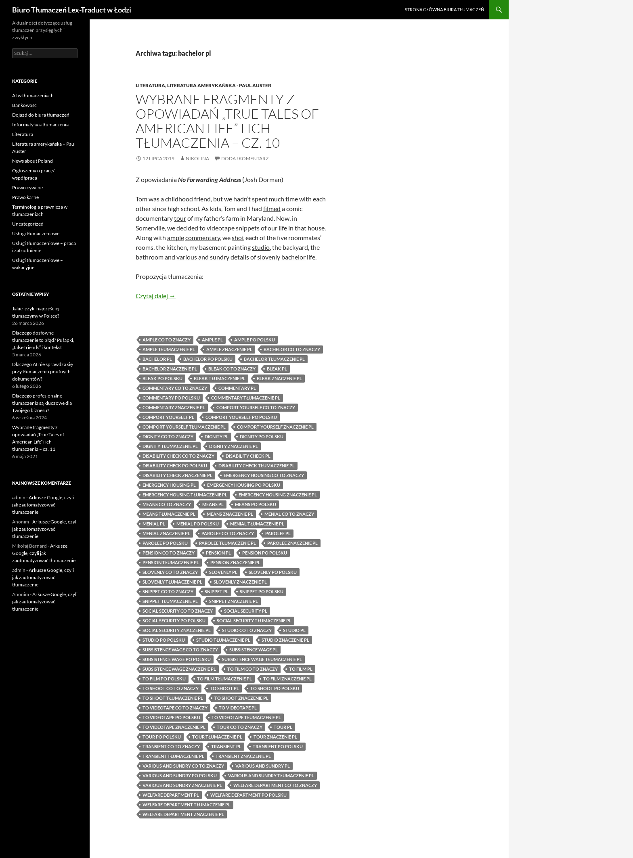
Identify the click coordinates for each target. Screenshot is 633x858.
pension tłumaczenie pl (171, 562)
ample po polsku (254, 339)
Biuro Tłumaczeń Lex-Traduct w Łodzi (71, 9)
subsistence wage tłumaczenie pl (262, 659)
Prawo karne (25, 197)
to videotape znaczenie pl (174, 727)
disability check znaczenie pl (177, 475)
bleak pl (277, 368)
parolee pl (278, 533)
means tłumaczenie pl (169, 514)
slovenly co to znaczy (170, 572)
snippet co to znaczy (168, 591)
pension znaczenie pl (235, 562)
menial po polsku (197, 523)
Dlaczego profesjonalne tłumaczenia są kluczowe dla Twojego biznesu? (42, 403)
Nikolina (197, 158)
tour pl (283, 727)
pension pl (218, 552)
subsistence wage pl (253, 649)
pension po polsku (264, 552)
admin (18, 497)
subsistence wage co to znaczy (180, 649)
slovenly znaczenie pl (240, 581)
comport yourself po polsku (241, 417)
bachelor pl (157, 359)
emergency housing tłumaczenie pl (185, 494)
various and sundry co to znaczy (183, 765)
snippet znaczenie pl (233, 601)
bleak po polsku (162, 378)
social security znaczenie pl (177, 630)
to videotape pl (238, 707)
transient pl (226, 746)
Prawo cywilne (27, 187)
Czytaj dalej (156, 295)
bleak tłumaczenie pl (219, 378)
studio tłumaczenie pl (223, 639)
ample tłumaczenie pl (169, 349)
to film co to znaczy (252, 669)
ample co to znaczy (167, 339)
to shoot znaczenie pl (241, 698)
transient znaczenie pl (243, 756)
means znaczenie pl (230, 514)
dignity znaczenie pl (233, 446)
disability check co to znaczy (178, 455)
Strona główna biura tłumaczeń (444, 9)
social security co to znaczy (178, 610)
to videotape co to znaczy (175, 707)
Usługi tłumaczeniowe (35, 233)
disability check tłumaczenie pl (256, 465)
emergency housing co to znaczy (264, 475)
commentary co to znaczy (175, 388)
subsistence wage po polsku (177, 659)
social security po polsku (174, 620)
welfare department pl (171, 794)
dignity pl (216, 436)
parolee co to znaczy (227, 533)
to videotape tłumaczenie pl (246, 717)
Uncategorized (28, 224)
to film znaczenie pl (287, 678)
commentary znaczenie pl (174, 407)
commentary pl (237, 388)
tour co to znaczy (239, 727)
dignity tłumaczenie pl (170, 446)
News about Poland (32, 161)
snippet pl (216, 591)
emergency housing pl (169, 485)
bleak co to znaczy (232, 368)
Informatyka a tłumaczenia (40, 124)
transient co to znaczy (171, 746)
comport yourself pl (168, 417)
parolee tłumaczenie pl (227, 543)
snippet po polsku (261, 591)
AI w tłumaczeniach (33, 95)
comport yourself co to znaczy (255, 407)
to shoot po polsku (274, 688)
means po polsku (255, 504)
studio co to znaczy (247, 630)
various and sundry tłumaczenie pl (271, 775)
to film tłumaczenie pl (224, 678)
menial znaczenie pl (166, 533)
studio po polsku (164, 639)
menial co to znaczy (289, 514)
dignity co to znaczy (168, 436)
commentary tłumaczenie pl (245, 397)
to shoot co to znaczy (171, 688)
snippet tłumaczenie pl (170, 601)
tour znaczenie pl (275, 736)
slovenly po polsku (273, 572)
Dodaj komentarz (244, 158)
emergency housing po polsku (243, 485)
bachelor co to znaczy (292, 349)
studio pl (294, 630)
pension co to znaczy (169, 552)
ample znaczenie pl (229, 349)
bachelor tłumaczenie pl (274, 359)
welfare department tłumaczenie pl (187, 804)
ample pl (212, 339)
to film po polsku (164, 678)
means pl (213, 504)
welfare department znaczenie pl (183, 814)
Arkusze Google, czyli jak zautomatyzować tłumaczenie (43, 504)
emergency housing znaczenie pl (278, 494)
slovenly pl (223, 572)
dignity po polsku (261, 436)
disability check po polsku (175, 465)
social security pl (245, 610)
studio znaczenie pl (285, 639)
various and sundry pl (262, 765)
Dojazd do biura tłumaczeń (40, 115)
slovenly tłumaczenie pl (172, 581)
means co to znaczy (167, 504)
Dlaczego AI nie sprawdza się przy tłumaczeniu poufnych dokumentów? (42, 371)
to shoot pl (224, 688)
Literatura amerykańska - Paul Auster (219, 85)
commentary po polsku (171, 397)
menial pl (154, 523)
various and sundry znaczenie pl (182, 785)
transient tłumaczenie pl (173, 756)
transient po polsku (278, 746)
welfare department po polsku (248, 794)
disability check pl (248, 455)
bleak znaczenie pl (279, 378)
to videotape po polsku (171, 717)
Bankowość (24, 105)
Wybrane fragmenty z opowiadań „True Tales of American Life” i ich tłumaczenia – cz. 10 (227, 121)
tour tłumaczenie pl (217, 736)
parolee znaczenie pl (292, 543)
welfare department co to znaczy (275, 785)
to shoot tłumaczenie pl (173, 698)
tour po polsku (162, 736)
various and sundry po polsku (180, 775)
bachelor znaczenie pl (170, 368)
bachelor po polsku (208, 359)
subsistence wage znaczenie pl (179, 669)
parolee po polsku (165, 543)
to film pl (300, 669)
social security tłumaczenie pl (254, 620)
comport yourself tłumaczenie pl (184, 426)
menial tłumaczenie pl (257, 523)
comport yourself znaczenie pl (275, 426)
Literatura (150, 85)
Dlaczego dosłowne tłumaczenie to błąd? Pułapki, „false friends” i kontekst (43, 340)
